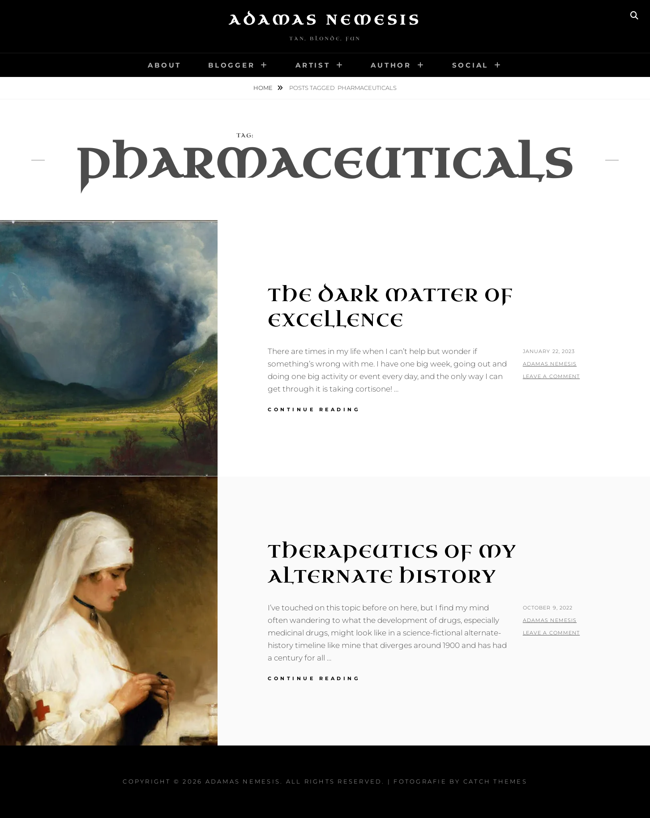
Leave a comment (551, 376)
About (164, 65)
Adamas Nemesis (325, 20)
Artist (312, 65)
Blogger (231, 65)
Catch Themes (495, 781)
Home (263, 87)
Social (470, 65)
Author (391, 65)
